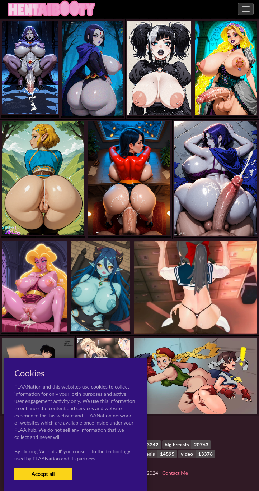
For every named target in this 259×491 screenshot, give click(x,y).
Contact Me (175, 473)
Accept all (43, 474)
